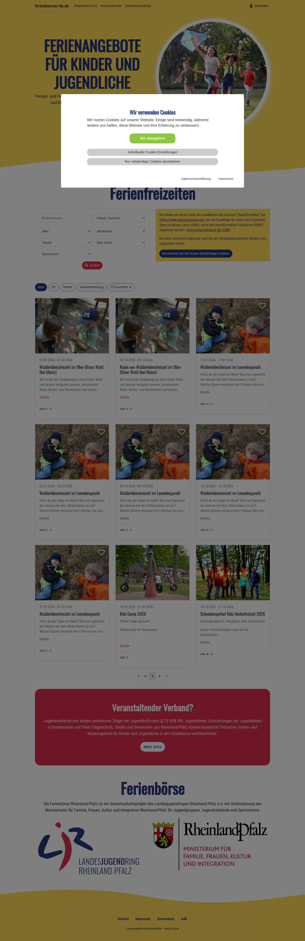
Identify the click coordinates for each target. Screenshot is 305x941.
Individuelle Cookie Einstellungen (152, 152)
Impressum (225, 178)
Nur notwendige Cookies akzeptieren (152, 161)
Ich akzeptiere (152, 138)
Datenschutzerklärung (196, 178)
